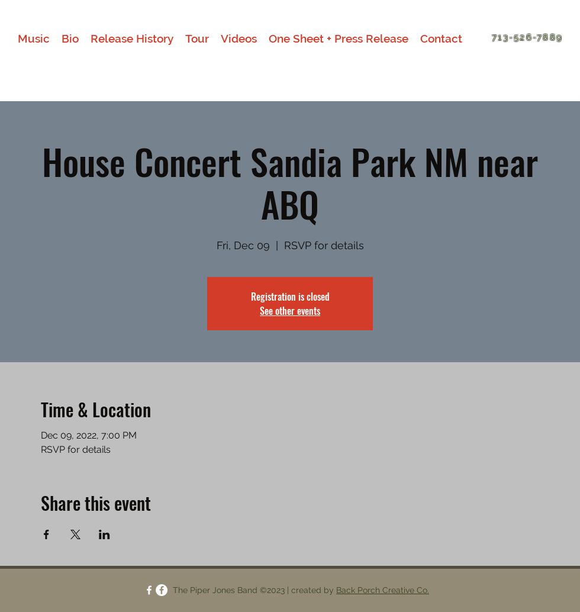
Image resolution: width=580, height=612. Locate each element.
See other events (290, 311)
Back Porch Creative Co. (382, 590)
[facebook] (149, 590)
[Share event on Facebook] (46, 534)
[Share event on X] (75, 534)
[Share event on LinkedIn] (104, 534)
